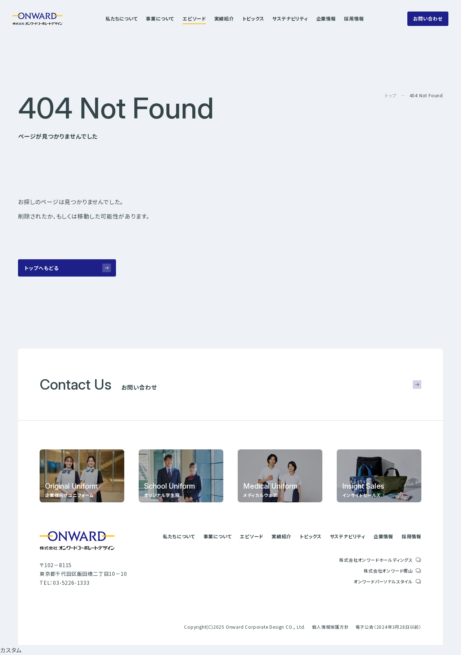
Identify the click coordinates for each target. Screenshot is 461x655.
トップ (390, 95)
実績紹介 (224, 18)
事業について (160, 18)
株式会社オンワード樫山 (388, 570)
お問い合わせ (428, 18)
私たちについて (122, 18)
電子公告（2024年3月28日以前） (388, 627)
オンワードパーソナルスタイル (383, 581)
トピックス (253, 18)
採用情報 (354, 18)
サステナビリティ (290, 18)
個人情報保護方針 (330, 627)
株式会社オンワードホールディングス (376, 560)
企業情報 (326, 18)
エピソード (194, 18)
